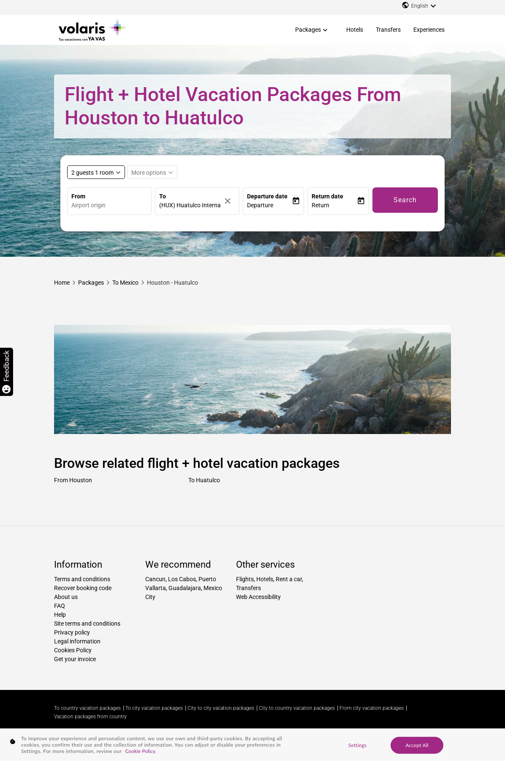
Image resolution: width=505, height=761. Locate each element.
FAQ (59, 605)
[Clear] (229, 201)
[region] (252, 744)
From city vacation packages (371, 708)
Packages (308, 29)
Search (405, 200)
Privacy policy (72, 632)
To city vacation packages (154, 708)
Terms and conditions (82, 579)
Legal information (77, 641)
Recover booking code (82, 588)
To (162, 196)
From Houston (73, 480)
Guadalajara (184, 588)
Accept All (416, 745)
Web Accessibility (258, 596)
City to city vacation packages (220, 708)
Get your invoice (75, 659)
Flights (245, 579)
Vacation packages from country (90, 717)
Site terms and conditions (87, 623)
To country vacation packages (87, 708)
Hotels (354, 29)
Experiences (429, 29)
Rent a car (289, 579)
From (78, 196)
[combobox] (111, 205)
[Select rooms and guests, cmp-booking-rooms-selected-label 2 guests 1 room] (96, 172)
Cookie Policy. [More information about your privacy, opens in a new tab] (140, 751)
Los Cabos (182, 579)
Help (60, 614)
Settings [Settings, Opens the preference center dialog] (357, 745)
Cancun (155, 579)
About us (66, 596)
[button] (269, 205)
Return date (327, 196)
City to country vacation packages (297, 708)
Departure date (267, 196)
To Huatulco (204, 480)
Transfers (388, 29)
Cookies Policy (73, 650)
